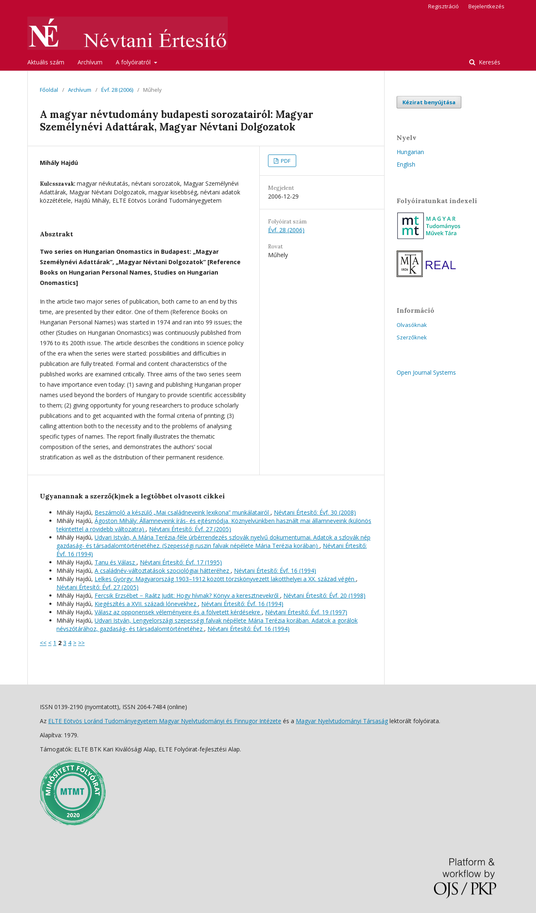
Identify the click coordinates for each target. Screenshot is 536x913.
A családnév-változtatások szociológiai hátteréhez (163, 570)
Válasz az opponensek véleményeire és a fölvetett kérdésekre (178, 612)
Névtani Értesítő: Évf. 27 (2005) (190, 529)
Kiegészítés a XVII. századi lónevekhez (146, 604)
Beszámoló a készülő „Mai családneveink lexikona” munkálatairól (182, 512)
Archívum (90, 62)
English (406, 164)
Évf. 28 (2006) (117, 89)
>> (81, 643)
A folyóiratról (134, 62)
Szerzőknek (412, 337)
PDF (285, 160)
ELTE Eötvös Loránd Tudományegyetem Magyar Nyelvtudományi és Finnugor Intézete (164, 721)
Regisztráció (443, 6)
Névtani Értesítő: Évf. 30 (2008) (315, 512)
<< (43, 643)
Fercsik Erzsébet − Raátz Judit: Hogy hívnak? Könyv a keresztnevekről (187, 595)
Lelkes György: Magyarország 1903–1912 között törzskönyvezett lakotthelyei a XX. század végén (225, 579)
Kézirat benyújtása (429, 102)
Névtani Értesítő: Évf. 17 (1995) (181, 562)
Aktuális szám (45, 62)
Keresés (488, 62)
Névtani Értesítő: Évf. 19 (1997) (306, 612)
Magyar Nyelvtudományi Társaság (342, 721)
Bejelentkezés (486, 6)
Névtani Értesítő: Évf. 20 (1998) (324, 595)
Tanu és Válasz (115, 562)
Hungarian (410, 152)
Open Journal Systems (426, 372)
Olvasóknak (412, 325)
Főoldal (49, 89)
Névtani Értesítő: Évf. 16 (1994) (275, 570)
